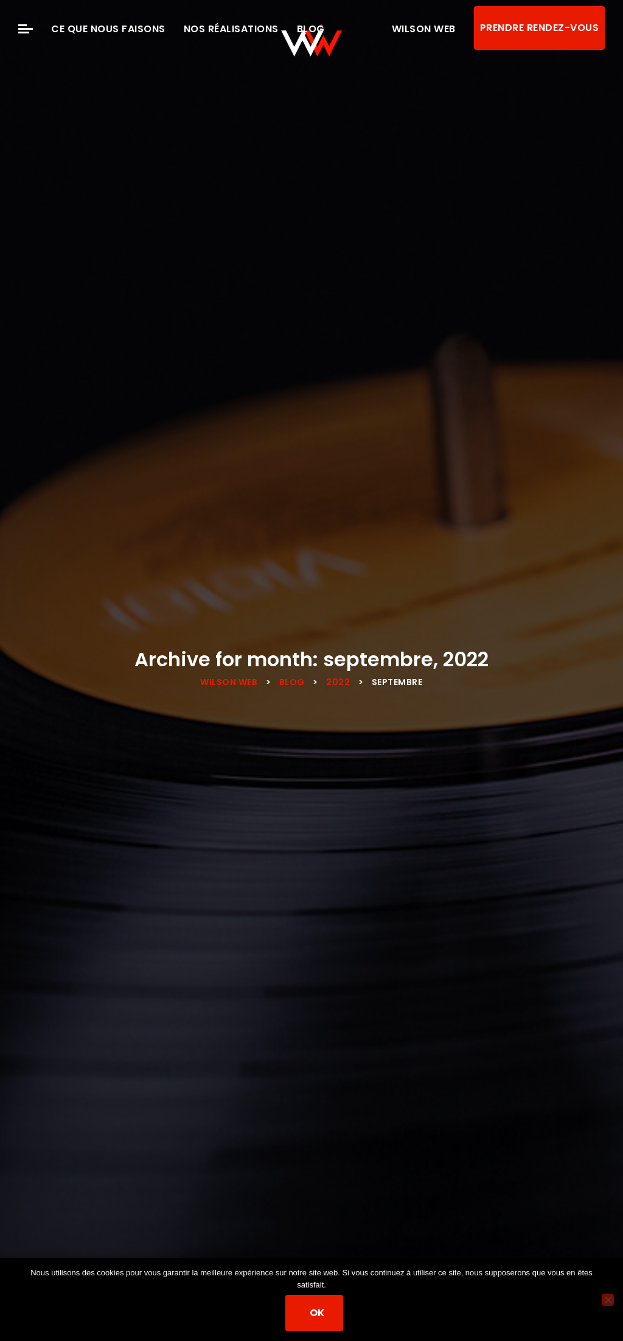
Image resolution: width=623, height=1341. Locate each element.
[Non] (608, 1300)
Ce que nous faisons (108, 29)
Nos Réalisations (231, 29)
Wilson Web (424, 29)
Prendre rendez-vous (539, 28)
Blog (311, 29)
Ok (317, 1313)
